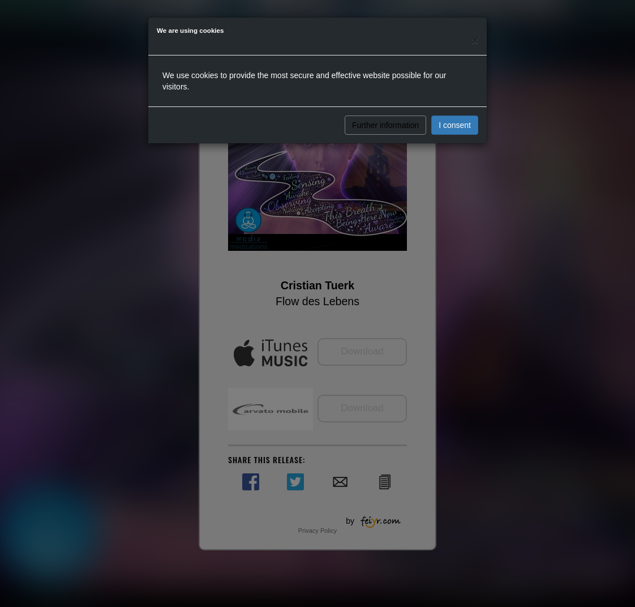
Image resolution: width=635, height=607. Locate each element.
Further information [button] (385, 125)
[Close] (474, 40)
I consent (455, 125)
